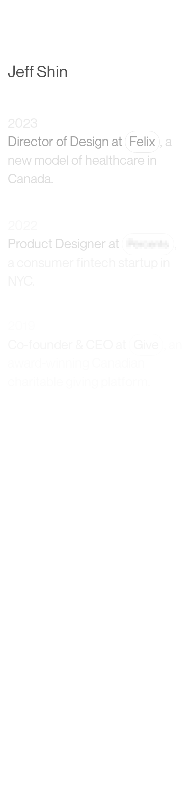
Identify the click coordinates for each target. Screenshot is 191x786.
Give (146, 344)
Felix (142, 142)
